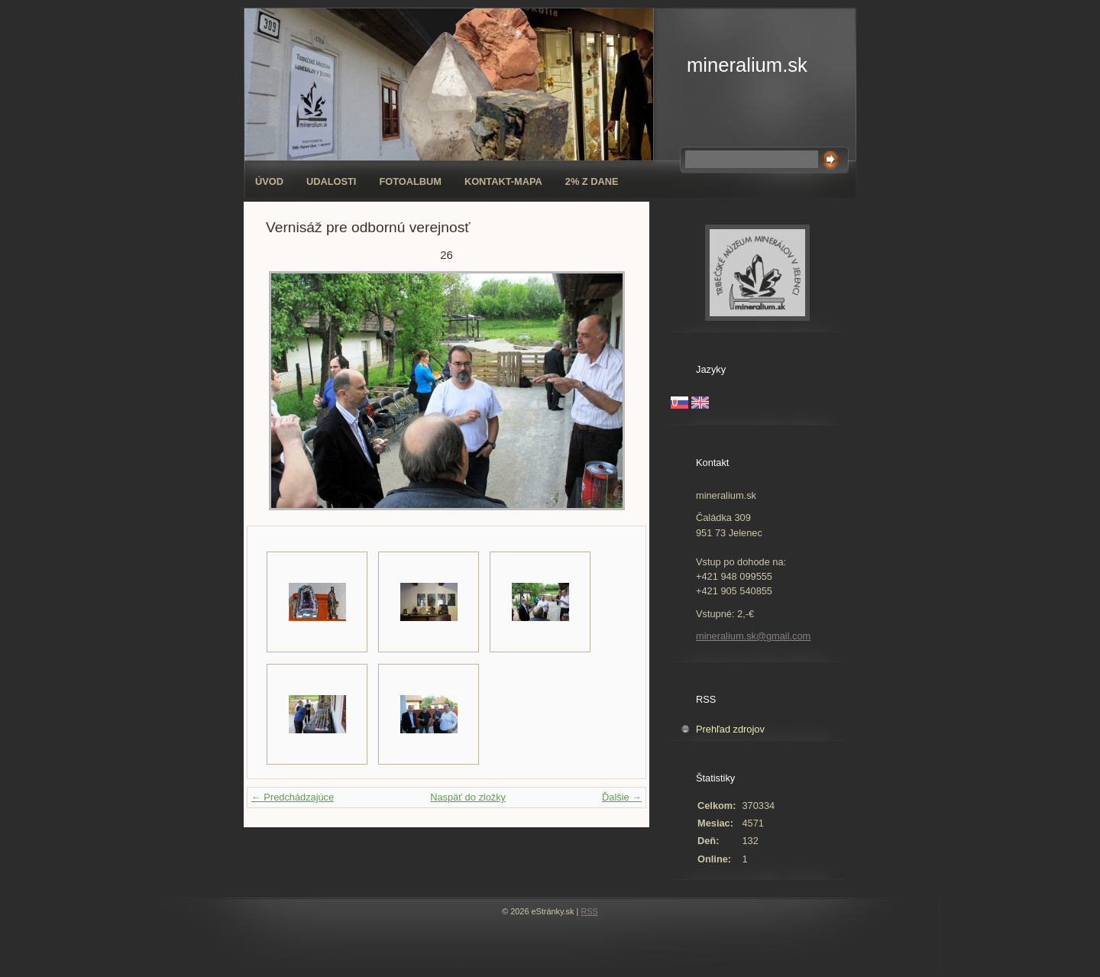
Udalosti (331, 181)
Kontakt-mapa (503, 181)
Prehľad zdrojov (730, 729)
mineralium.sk (747, 65)
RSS (589, 911)
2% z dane (592, 181)
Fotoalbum (410, 181)
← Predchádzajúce (292, 797)
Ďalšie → (622, 797)
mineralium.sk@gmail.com (753, 636)
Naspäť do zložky (468, 797)
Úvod (269, 181)
